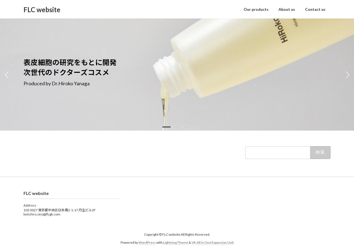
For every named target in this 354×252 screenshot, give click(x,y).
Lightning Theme (175, 242)
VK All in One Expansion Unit (213, 242)
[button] (166, 127)
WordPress (147, 242)
